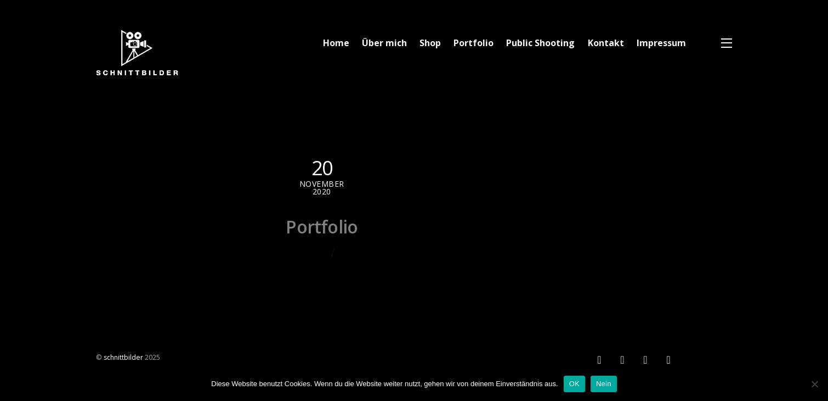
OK (574, 384)
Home (336, 43)
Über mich (384, 43)
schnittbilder (123, 357)
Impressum (661, 43)
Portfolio (473, 43)
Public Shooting (540, 43)
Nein (603, 384)
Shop (430, 43)
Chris (317, 253)
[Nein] (814, 383)
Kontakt (606, 43)
